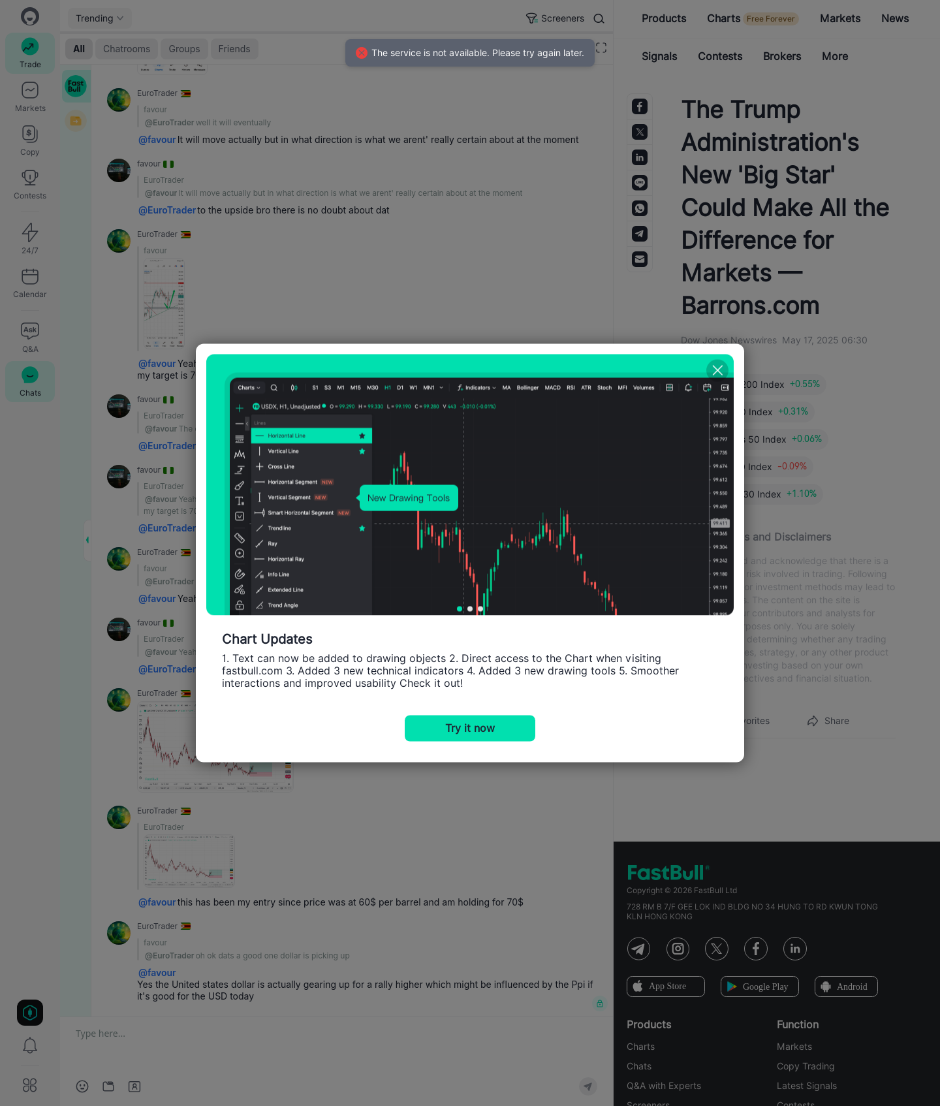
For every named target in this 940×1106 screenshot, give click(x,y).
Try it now (470, 728)
